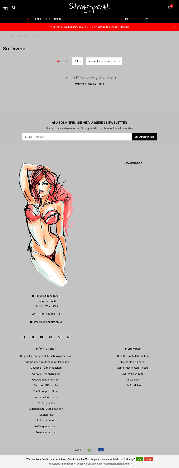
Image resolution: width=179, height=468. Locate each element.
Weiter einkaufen (89, 84)
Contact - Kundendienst (46, 373)
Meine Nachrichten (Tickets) (133, 367)
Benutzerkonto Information (133, 355)
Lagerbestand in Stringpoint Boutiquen (46, 361)
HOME (9, 35)
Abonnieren (144, 136)
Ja (139, 459)
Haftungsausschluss (46, 426)
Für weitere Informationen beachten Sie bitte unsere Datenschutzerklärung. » (90, 463)
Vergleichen (133, 379)
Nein (148, 459)
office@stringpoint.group (48, 321)
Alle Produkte (133, 385)
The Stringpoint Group (46, 391)
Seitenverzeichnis (46, 432)
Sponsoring (46, 414)
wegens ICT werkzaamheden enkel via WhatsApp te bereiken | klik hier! (90, 26)
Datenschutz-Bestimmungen (46, 408)
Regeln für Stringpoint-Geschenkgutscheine (46, 355)
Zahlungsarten (46, 402)
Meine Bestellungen (133, 361)
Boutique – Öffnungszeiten (46, 367)
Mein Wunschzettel (133, 373)
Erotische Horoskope (46, 397)
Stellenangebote (46, 420)
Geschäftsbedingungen (46, 379)
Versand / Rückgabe (46, 385)
